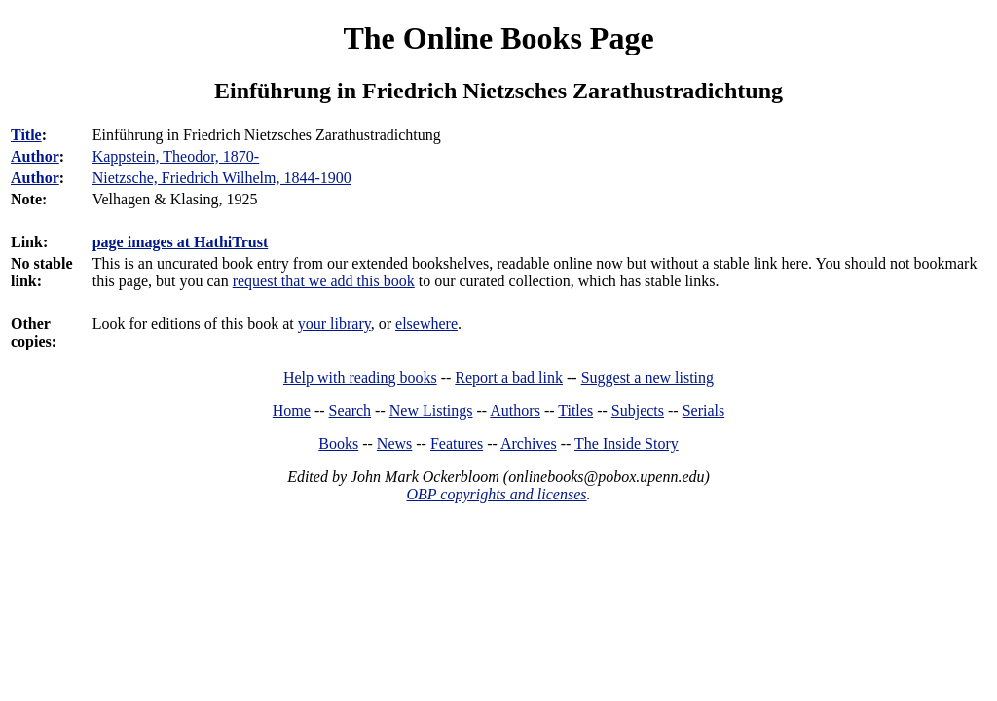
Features (456, 443)
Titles (575, 410)
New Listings (431, 410)
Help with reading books (360, 377)
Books (338, 443)
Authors (515, 410)
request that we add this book (324, 281)
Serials (704, 410)
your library (334, 323)
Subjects (637, 410)
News (394, 443)
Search (350, 410)
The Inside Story (626, 443)
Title (26, 135)
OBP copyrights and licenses (496, 494)
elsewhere (426, 323)
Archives (528, 443)
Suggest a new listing (647, 377)
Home (292, 410)
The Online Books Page (498, 37)
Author (35, 156)
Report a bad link (509, 377)
